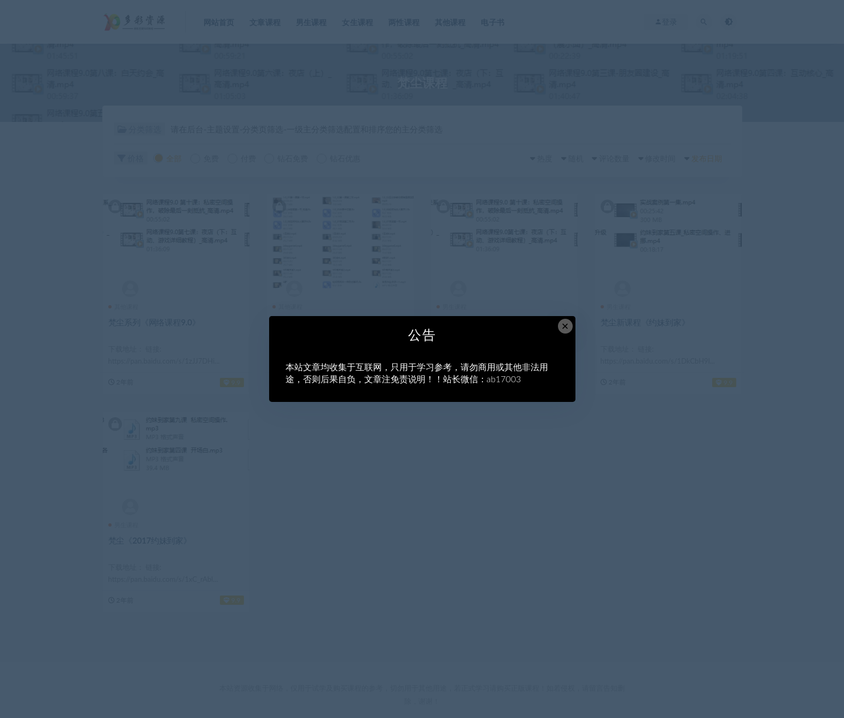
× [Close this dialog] (565, 326)
